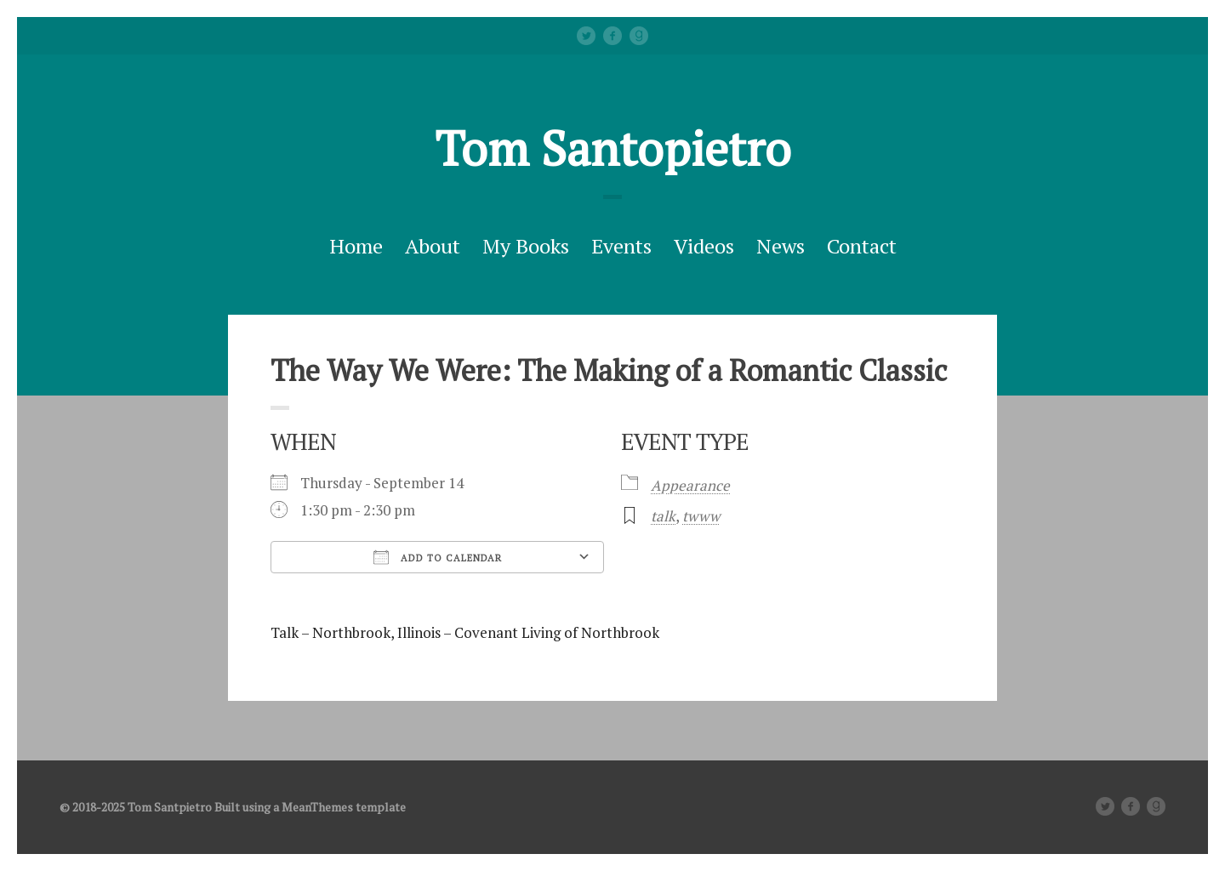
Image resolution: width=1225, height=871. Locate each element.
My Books (525, 245)
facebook (612, 35)
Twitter (586, 35)
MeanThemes (317, 807)
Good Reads (639, 35)
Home (356, 245)
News (780, 245)
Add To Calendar (437, 557)
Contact (862, 245)
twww (701, 516)
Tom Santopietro (613, 148)
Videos (704, 245)
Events (621, 245)
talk (663, 516)
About (432, 245)
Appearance (690, 485)
